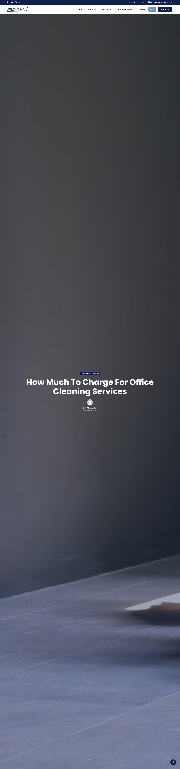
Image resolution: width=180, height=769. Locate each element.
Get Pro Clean (90, 408)
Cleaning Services (90, 373)
